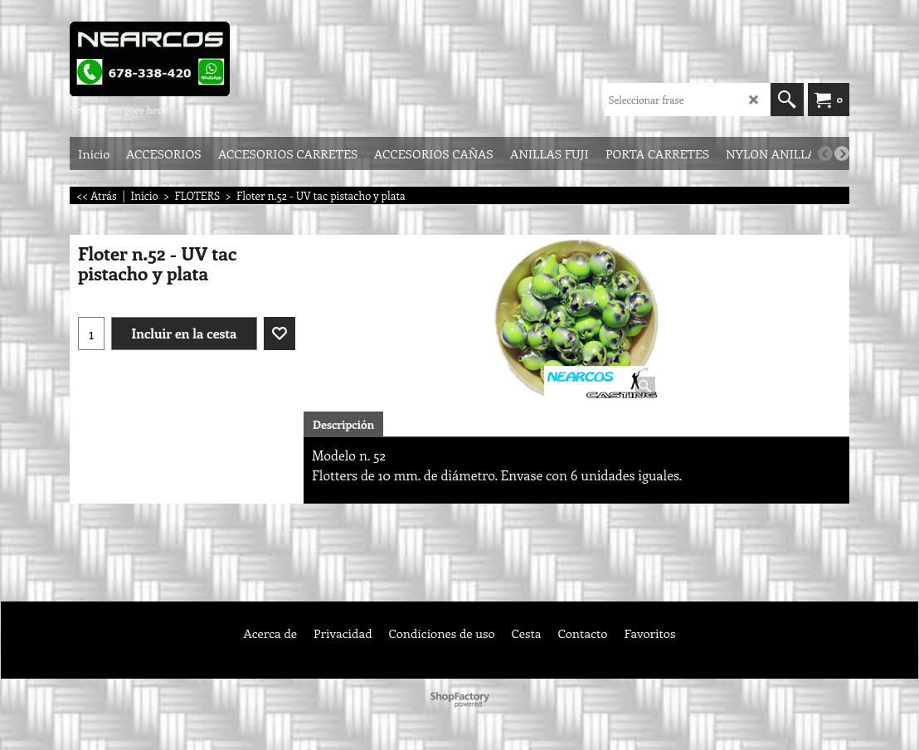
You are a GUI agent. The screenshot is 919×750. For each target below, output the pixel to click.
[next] (841, 153)
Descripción (343, 424)
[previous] (825, 153)
